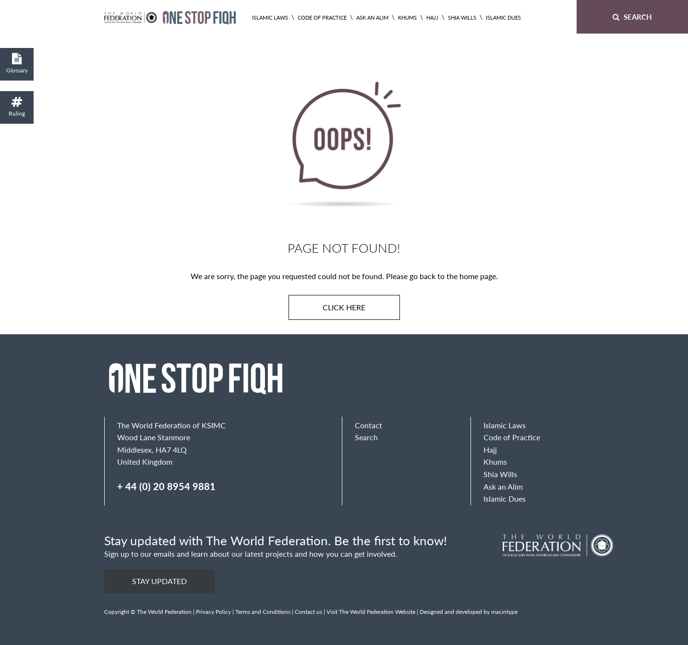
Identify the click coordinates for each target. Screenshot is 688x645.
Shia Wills (462, 17)
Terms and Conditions (262, 612)
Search (632, 17)
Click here (344, 307)
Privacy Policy (213, 612)
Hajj (432, 17)
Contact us (308, 612)
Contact (368, 425)
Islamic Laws (270, 17)
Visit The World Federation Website (370, 612)
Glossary (17, 63)
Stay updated (159, 580)
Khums (407, 17)
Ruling (17, 106)
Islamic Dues (503, 17)
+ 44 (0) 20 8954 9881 (166, 486)
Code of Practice (322, 17)
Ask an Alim (372, 17)
